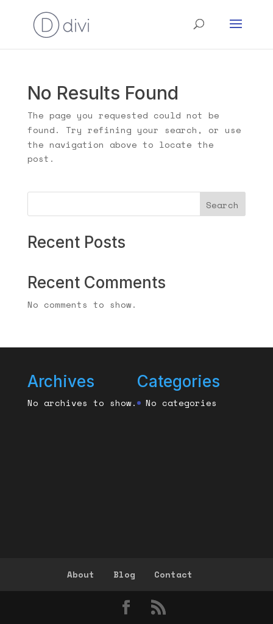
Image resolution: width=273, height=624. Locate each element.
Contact (173, 574)
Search (222, 204)
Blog (124, 574)
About (80, 574)
